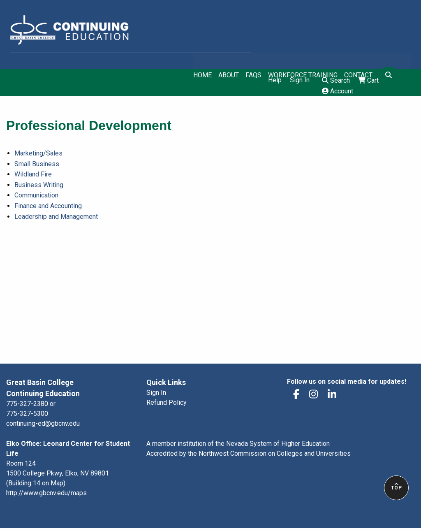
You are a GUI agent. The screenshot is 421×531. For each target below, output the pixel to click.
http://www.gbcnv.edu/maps (46, 493)
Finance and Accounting (48, 206)
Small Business (36, 164)
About (228, 75)
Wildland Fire (33, 174)
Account (337, 91)
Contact (358, 75)
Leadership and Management (56, 216)
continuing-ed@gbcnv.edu (43, 423)
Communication (36, 195)
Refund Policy (166, 402)
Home (202, 75)
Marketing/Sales (38, 153)
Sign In (300, 80)
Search (336, 80)
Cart (368, 80)
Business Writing (38, 185)
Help (275, 80)
